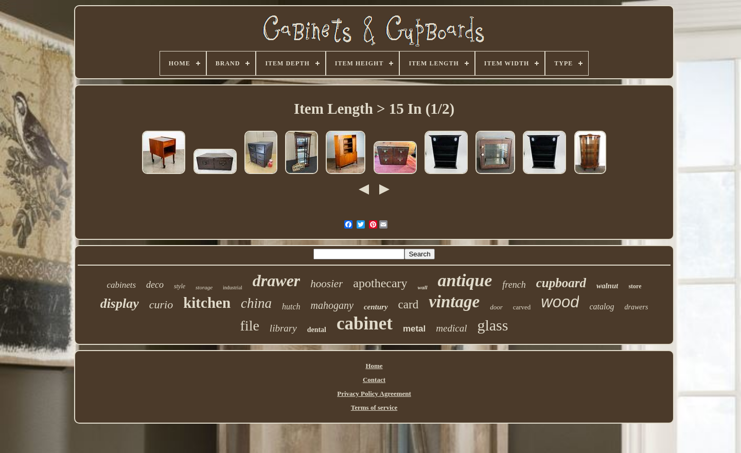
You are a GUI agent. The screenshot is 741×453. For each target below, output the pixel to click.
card (408, 304)
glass (492, 325)
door (496, 307)
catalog (601, 306)
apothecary (380, 283)
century (376, 307)
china (256, 303)
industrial (232, 287)
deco (155, 285)
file (249, 326)
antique (465, 280)
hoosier (326, 283)
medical (451, 328)
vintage (454, 301)
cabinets (121, 285)
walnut (607, 286)
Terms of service (374, 407)
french (513, 285)
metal (414, 329)
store (634, 286)
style (179, 286)
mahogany (332, 305)
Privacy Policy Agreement (374, 393)
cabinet (365, 323)
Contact (374, 380)
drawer (276, 280)
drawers (636, 307)
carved (522, 307)
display (119, 303)
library (283, 328)
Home (373, 366)
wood (560, 302)
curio (161, 304)
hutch (291, 306)
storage (204, 287)
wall (423, 287)
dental (316, 330)
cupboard (561, 283)
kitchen (207, 302)
